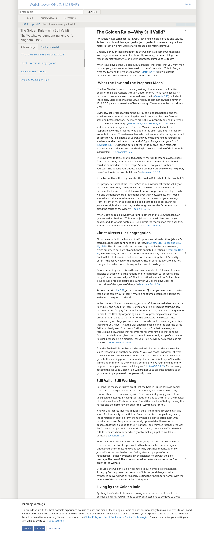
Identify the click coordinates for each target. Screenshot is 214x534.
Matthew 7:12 (149, 72)
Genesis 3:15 (161, 96)
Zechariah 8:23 (116, 435)
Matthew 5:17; (155, 242)
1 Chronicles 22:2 (122, 152)
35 (163, 366)
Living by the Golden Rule (35, 80)
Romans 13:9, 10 (151, 172)
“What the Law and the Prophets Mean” (43, 54)
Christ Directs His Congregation (38, 63)
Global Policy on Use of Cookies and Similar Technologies (116, 517)
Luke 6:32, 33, (153, 366)
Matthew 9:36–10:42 (120, 342)
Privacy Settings (55, 520)
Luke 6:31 (119, 290)
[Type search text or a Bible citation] (50, 12)
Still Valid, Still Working (33, 71)
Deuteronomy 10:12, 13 (155, 123)
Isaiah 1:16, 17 (141, 209)
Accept (27, 528)
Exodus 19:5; (135, 123)
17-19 (103, 246)
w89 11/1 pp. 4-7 (29, 24)
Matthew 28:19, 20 (149, 284)
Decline (39, 528)
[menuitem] (192, 11)
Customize (54, 528)
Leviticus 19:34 (105, 144)
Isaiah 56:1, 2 (155, 225)
